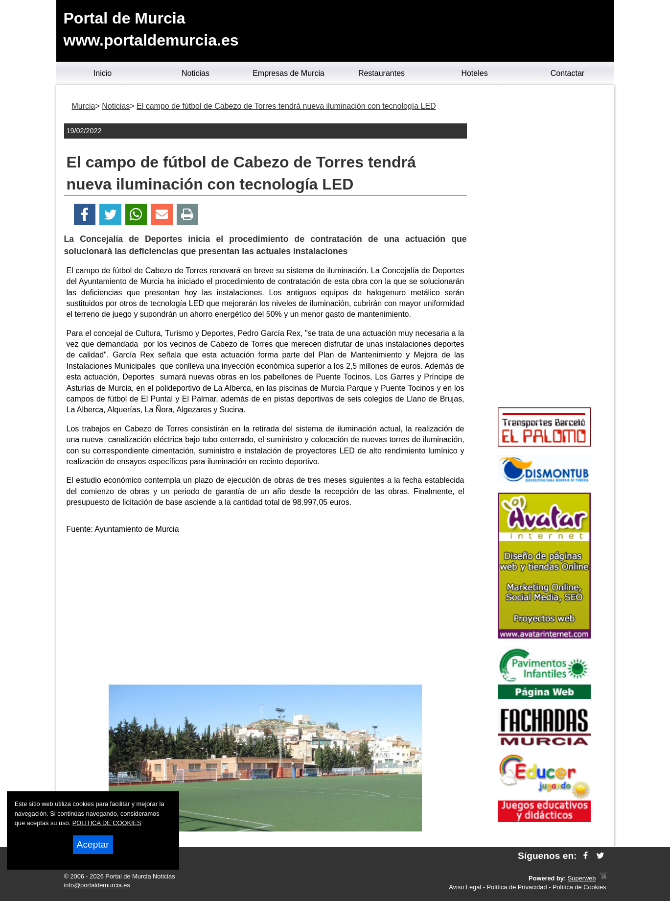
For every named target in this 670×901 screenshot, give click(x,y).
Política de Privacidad (517, 887)
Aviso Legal (465, 887)
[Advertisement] (265, 611)
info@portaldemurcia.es (97, 885)
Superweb (582, 878)
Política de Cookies (579, 887)
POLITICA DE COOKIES (106, 823)
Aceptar (93, 844)
